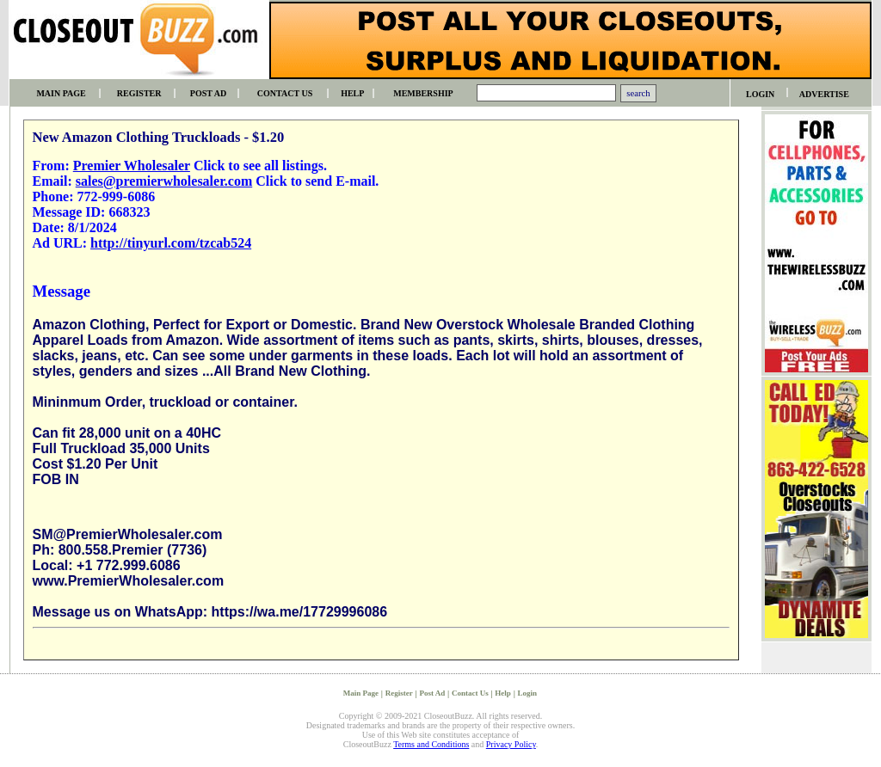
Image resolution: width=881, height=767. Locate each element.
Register (399, 693)
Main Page (361, 693)
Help (503, 693)
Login (528, 693)
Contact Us (470, 693)
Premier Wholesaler (131, 165)
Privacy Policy (511, 744)
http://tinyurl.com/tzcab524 (170, 243)
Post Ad (432, 693)
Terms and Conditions (431, 744)
